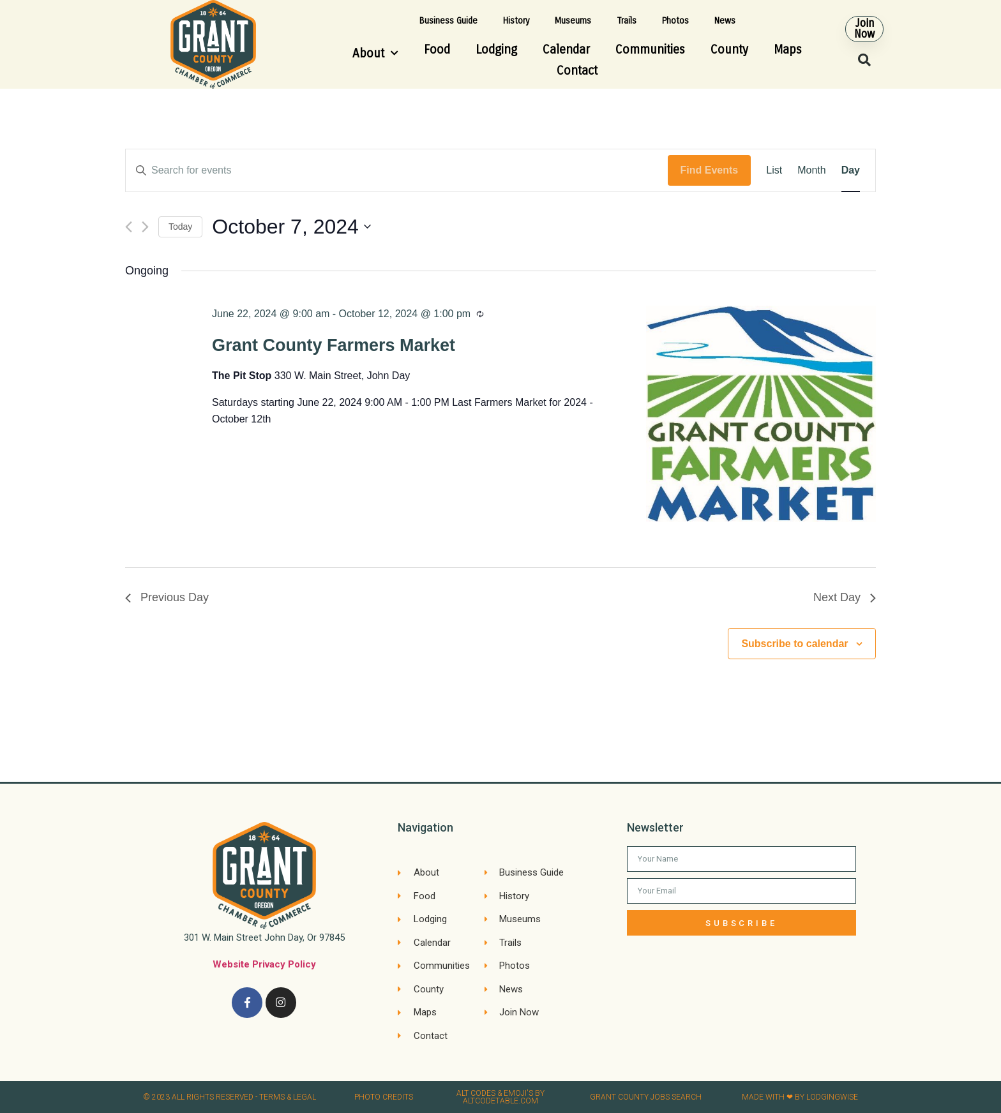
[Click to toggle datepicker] (291, 227)
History (516, 20)
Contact (577, 70)
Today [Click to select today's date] (180, 226)
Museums (573, 20)
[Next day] (145, 227)
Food (437, 49)
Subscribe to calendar (794, 643)
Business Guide (448, 20)
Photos (675, 20)
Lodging (496, 49)
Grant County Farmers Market (333, 345)
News (724, 20)
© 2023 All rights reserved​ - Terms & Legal (229, 1097)
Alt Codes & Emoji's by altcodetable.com (500, 1097)
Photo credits (383, 1097)
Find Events (710, 170)
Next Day (844, 597)
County (729, 49)
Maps (788, 49)
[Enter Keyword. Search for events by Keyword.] (397, 170)
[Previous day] (128, 227)
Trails (626, 20)
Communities (650, 49)
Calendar (566, 49)
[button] (865, 28)
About (375, 53)
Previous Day (167, 597)
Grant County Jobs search (646, 1097)
